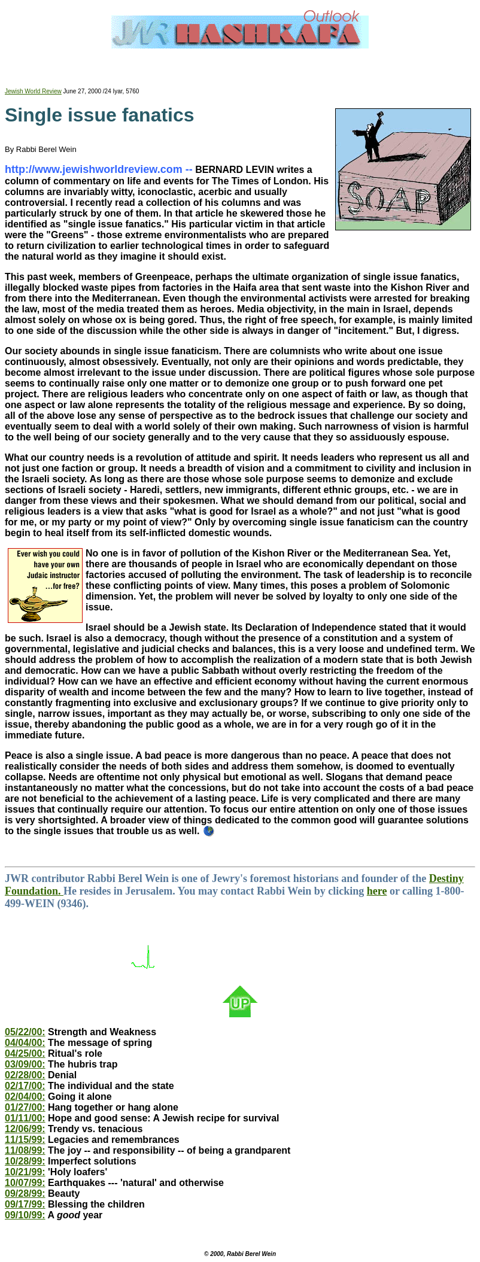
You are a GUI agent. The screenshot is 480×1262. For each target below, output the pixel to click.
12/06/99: (25, 1129)
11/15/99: (25, 1140)
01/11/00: (25, 1118)
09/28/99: (25, 1193)
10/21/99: (25, 1172)
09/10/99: (25, 1215)
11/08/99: (25, 1150)
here (377, 891)
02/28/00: (25, 1075)
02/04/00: (25, 1096)
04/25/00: (25, 1053)
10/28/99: (25, 1161)
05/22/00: (25, 1032)
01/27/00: (25, 1107)
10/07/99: (25, 1183)
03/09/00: (25, 1064)
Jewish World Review (33, 91)
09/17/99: (25, 1204)
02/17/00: (25, 1086)
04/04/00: (25, 1043)
